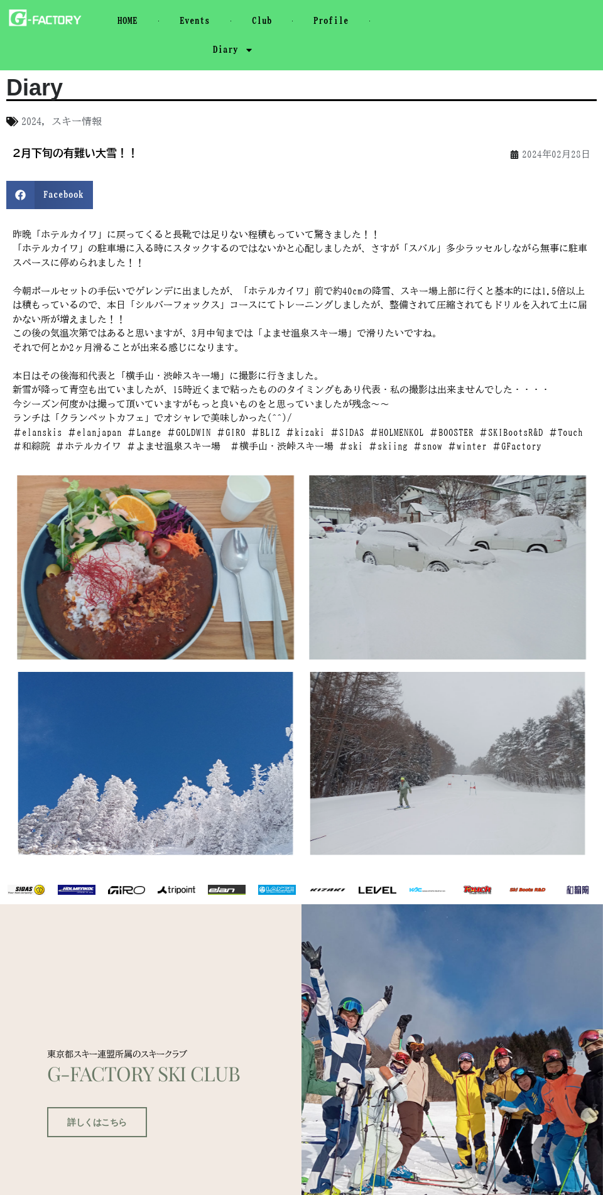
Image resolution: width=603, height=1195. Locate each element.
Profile (331, 20)
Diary (233, 50)
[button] (49, 195)
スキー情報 (77, 121)
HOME (127, 20)
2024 (31, 121)
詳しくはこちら (92, 1142)
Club (262, 20)
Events (195, 20)
